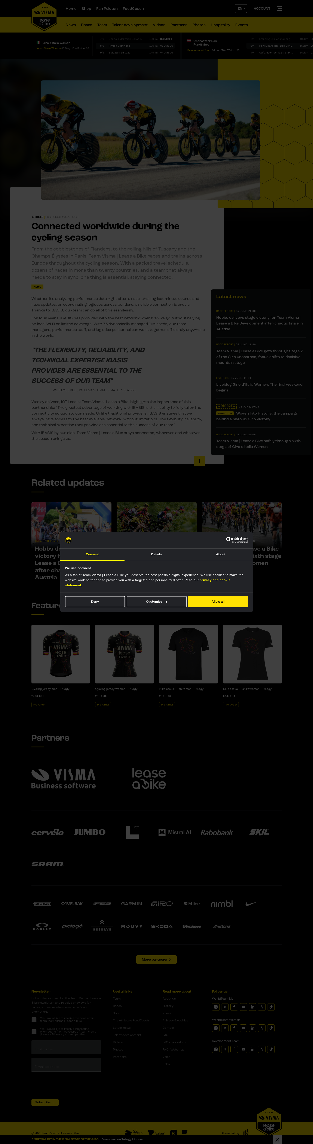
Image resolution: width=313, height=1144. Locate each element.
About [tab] (220, 554)
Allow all (218, 601)
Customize (156, 601)
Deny (95, 601)
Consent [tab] (92, 554)
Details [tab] (156, 554)
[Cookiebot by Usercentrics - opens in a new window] (229, 540)
